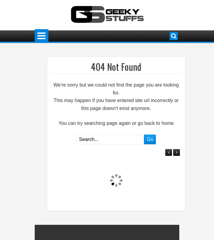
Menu (41, 36)
